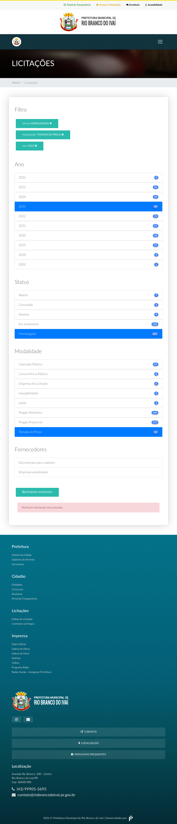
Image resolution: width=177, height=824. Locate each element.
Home (16, 82)
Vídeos (15, 663)
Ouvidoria (132, 5)
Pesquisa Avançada (37, 492)
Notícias (16, 658)
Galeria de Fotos (20, 653)
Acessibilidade (153, 5)
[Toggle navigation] (160, 41)
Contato (89, 731)
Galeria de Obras (21, 649)
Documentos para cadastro (37, 462)
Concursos (17, 589)
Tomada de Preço (43, 134)
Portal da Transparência (76, 5)
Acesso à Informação (108, 5)
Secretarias (18, 564)
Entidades (17, 585)
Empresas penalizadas (33, 472)
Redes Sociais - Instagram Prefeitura (31, 672)
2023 (29, 146)
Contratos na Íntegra (23, 624)
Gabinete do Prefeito (23, 560)
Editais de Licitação (22, 619)
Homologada (37, 123)
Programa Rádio (20, 667)
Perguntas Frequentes (88, 754)
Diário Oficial (19, 644)
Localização (88, 743)
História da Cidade (22, 555)
